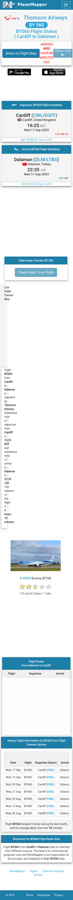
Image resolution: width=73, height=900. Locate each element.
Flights (34, 871)
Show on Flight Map (21, 53)
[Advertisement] (36, 88)
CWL (50, 770)
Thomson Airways (45, 17)
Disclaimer (45, 895)
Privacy (60, 895)
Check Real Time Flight (36, 272)
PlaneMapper (17, 871)
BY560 (38, 875)
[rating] (35, 591)
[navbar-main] (66, 5)
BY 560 (36, 25)
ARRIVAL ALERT (63, 53)
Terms (31, 895)
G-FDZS (25, 578)
